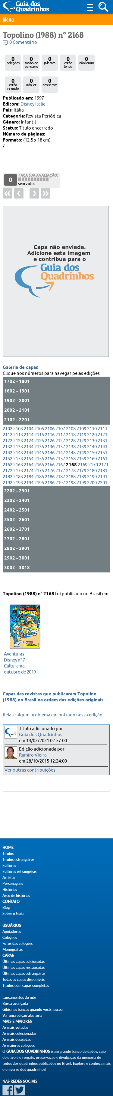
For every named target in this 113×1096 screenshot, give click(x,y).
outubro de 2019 (23, 655)
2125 (39, 424)
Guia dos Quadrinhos (40, 735)
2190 (92, 460)
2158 (71, 442)
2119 (81, 418)
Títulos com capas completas (25, 985)
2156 (50, 442)
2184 (28, 460)
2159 (81, 442)
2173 (18, 454)
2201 (102, 466)
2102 (7, 412)
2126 (50, 424)
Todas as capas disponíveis (23, 979)
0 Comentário (23, 42)
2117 (60, 418)
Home (8, 847)
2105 (39, 412)
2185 (39, 460)
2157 (60, 442)
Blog (6, 907)
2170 (93, 448)
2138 (71, 430)
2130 (92, 424)
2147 (60, 436)
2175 (39, 454)
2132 (7, 430)
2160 (92, 442)
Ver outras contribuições (30, 770)
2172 (7, 454)
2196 (50, 466)
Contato (11, 901)
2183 (18, 460)
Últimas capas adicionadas (23, 961)
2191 (102, 460)
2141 (102, 430)
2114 (28, 418)
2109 (81, 412)
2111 (102, 412)
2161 (102, 442)
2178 (71, 454)
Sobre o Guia (13, 913)
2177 (60, 454)
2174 (28, 454)
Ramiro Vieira (33, 755)
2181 (102, 454)
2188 (71, 460)
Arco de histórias (16, 895)
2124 (28, 424)
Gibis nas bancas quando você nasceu (32, 1009)
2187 (60, 460)
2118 (71, 418)
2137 (60, 430)
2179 (81, 454)
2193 (18, 466)
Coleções (9, 937)
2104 (28, 412)
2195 (39, 466)
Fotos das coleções (17, 943)
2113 (18, 418)
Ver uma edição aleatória (22, 1015)
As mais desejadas (16, 1039)
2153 (18, 442)
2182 (7, 460)
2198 (71, 466)
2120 (92, 418)
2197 (60, 466)
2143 (18, 436)
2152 (7, 442)
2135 (39, 430)
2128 (71, 424)
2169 (82, 448)
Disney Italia (33, 104)
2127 (60, 424)
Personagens (12, 883)
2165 (39, 448)
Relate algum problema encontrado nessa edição (52, 715)
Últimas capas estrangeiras (23, 973)
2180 (92, 454)
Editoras (9, 865)
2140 (92, 430)
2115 (39, 418)
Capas (8, 955)
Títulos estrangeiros (18, 859)
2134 (28, 430)
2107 (60, 412)
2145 (39, 436)
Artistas (8, 877)
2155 (39, 442)
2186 (50, 460)
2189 (81, 460)
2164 (28, 448)
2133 (18, 430)
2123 (18, 424)
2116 (50, 418)
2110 (92, 412)
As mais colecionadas (19, 1033)
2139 (81, 430)
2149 (81, 436)
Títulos (8, 853)
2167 (60, 448)
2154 (28, 442)
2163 (18, 448)
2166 (50, 448)
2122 (7, 424)
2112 (7, 418)
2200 (92, 466)
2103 (18, 412)
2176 (50, 454)
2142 (7, 436)
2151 (102, 436)
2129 (81, 424)
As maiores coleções (18, 1045)
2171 (103, 448)
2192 (7, 466)
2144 (28, 436)
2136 (50, 430)
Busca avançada (15, 1003)
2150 (92, 436)
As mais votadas (15, 1027)
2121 (102, 418)
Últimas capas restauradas (23, 967)
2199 (81, 466)
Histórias (9, 889)
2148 (71, 436)
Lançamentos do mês (19, 997)
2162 (7, 448)
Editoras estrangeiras (19, 871)
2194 (28, 466)
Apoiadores (11, 931)
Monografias (12, 949)
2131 (102, 424)
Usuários (11, 925)
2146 (50, 436)
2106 (50, 412)
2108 (71, 412)
